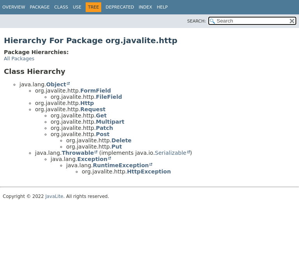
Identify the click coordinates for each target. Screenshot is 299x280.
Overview (13, 7)
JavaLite (54, 196)
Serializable (170, 153)
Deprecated (120, 7)
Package (40, 7)
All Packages (19, 58)
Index (145, 7)
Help (162, 7)
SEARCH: (196, 21)
